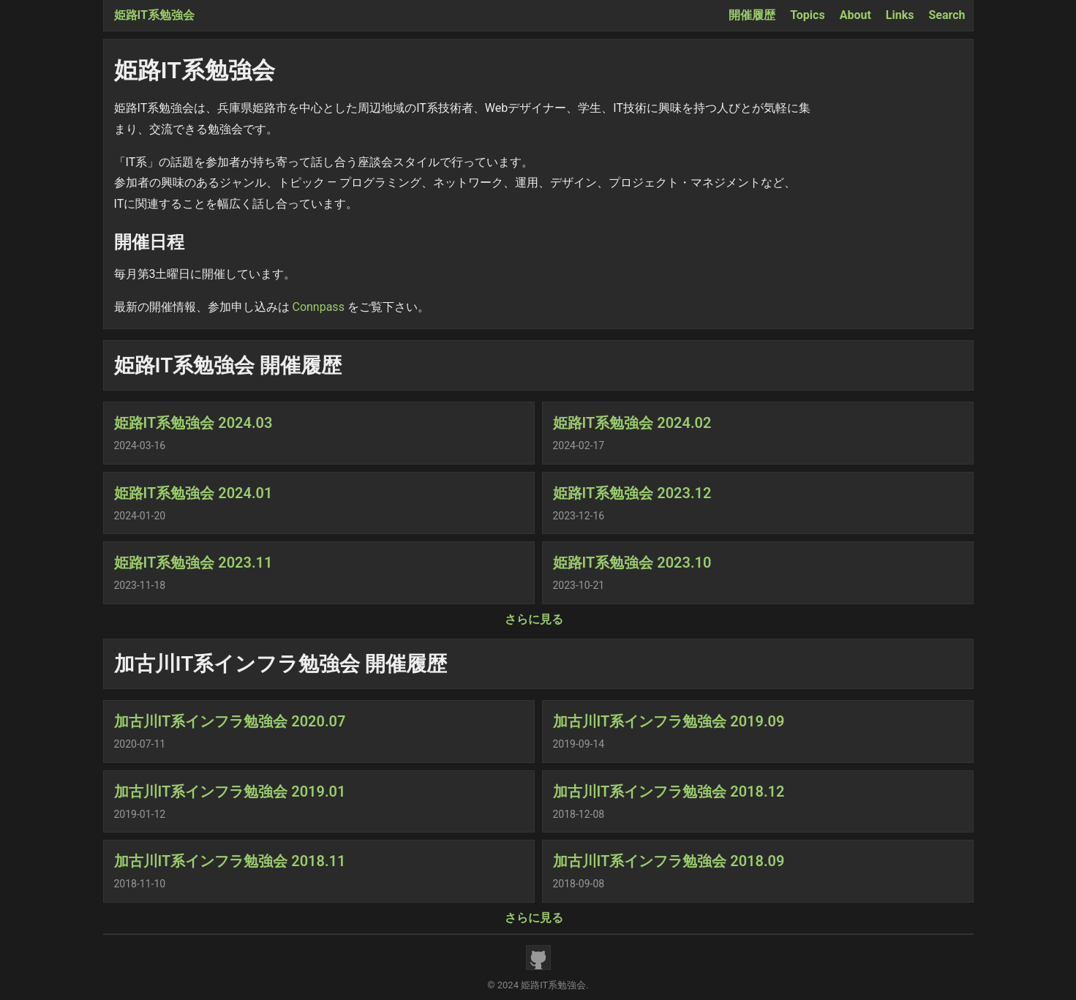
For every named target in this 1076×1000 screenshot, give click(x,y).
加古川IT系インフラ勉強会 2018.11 (230, 861)
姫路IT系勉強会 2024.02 (632, 423)
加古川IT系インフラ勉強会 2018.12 (669, 791)
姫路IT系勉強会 (154, 15)
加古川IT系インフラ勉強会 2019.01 (230, 791)
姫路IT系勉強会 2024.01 (193, 493)
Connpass (318, 307)
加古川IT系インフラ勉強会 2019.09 (669, 721)
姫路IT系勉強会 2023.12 (632, 493)
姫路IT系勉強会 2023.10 (632, 562)
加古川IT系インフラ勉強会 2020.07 (230, 721)
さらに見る (534, 619)
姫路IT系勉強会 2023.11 (193, 562)
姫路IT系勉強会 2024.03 (193, 423)
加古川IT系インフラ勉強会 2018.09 (669, 861)
